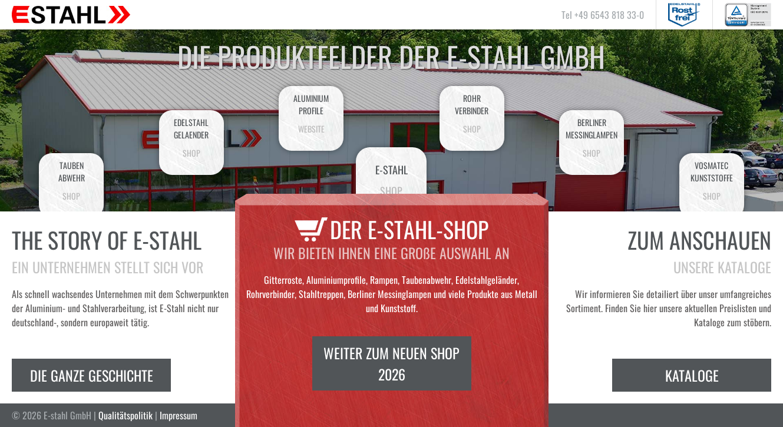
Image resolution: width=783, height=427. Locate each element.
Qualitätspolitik (125, 415)
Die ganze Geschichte (91, 375)
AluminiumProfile (311, 113)
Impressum (178, 415)
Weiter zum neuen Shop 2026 (391, 363)
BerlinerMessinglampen (591, 137)
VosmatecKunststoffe (711, 180)
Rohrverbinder (471, 113)
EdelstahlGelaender (191, 137)
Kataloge (692, 375)
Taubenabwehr (71, 180)
